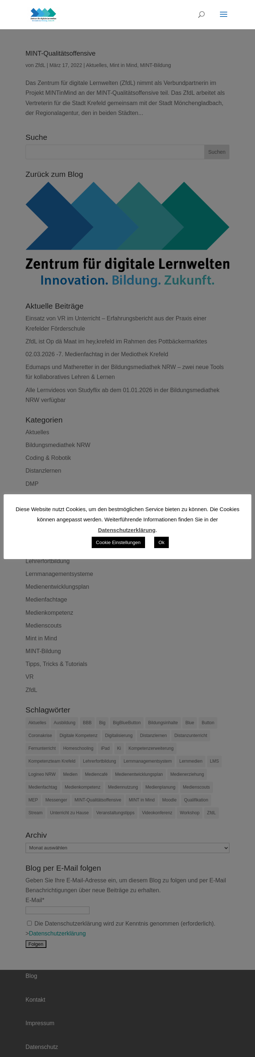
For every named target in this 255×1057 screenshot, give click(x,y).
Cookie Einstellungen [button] (118, 542)
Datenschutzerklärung (127, 530)
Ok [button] (162, 542)
